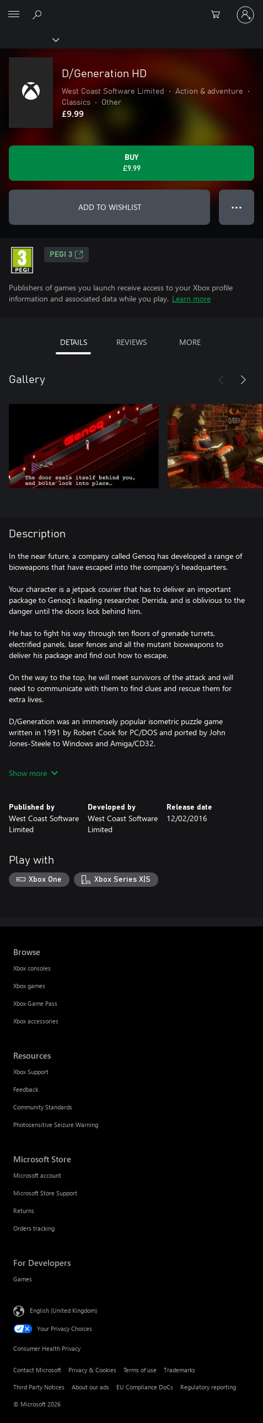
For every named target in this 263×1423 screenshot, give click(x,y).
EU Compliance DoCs (144, 1386)
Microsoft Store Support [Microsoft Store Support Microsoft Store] (45, 1192)
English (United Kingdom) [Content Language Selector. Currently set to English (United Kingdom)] (63, 1309)
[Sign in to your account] (245, 15)
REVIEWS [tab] (131, 342)
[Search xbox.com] (38, 14)
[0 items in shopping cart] (219, 15)
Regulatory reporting (208, 1386)
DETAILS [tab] (73, 342)
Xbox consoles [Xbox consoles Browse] (32, 968)
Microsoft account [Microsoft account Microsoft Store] (37, 1175)
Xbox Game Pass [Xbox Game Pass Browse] (35, 1003)
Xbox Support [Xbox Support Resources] (31, 1071)
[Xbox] (29, 39)
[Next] (243, 379)
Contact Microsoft (37, 1369)
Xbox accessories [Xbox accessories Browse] (35, 1021)
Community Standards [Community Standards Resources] (42, 1107)
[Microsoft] (131, 8)
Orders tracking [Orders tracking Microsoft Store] (34, 1228)
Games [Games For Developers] (22, 1278)
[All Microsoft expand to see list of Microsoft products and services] (14, 15)
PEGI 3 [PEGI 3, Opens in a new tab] (66, 254)
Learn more (191, 298)
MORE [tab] (190, 342)
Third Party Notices (39, 1386)
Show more (33, 773)
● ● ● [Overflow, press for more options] (237, 207)
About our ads (90, 1386)
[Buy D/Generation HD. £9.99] (131, 163)
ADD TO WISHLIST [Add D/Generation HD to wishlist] (109, 207)
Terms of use (140, 1369)
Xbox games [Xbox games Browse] (29, 985)
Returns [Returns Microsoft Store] (23, 1210)
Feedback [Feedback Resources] (25, 1089)
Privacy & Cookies (92, 1369)
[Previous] (221, 379)
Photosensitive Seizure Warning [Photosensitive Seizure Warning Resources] (55, 1124)
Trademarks (179, 1369)
